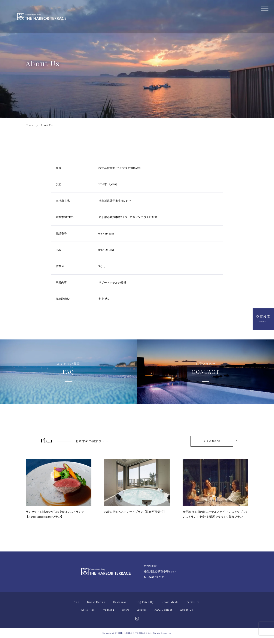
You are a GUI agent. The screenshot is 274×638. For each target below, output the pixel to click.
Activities (88, 609)
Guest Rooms (96, 602)
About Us (186, 609)
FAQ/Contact (164, 609)
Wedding (109, 609)
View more (212, 441)
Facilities (193, 602)
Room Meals (170, 602)
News (126, 609)
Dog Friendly (145, 602)
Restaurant (120, 602)
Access (142, 609)
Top (76, 602)
